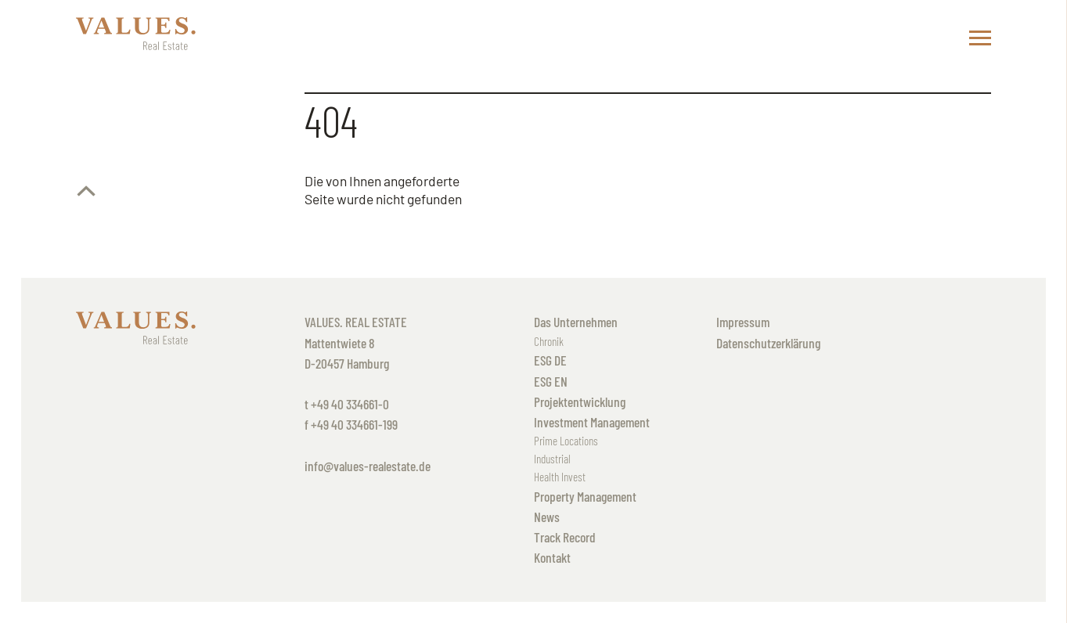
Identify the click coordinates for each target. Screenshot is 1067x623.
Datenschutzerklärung (768, 343)
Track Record (565, 537)
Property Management (585, 496)
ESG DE (550, 360)
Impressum (743, 322)
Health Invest (560, 477)
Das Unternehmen (576, 322)
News (547, 516)
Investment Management (592, 422)
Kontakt (552, 557)
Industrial (552, 459)
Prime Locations (566, 441)
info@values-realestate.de (368, 466)
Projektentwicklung (579, 401)
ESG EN (551, 381)
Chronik (549, 341)
